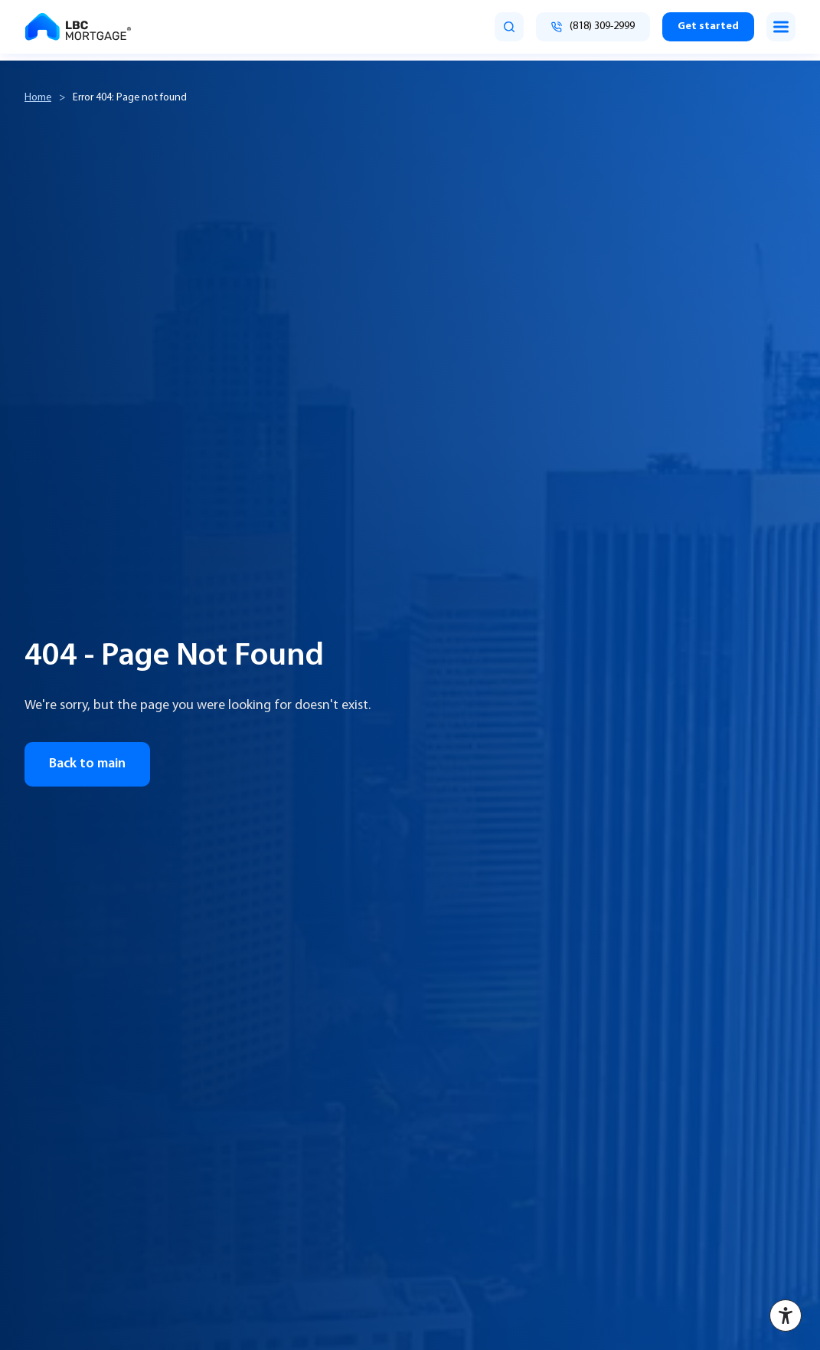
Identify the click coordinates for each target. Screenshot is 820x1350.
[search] (509, 26)
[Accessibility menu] (785, 1315)
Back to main (87, 764)
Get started (708, 26)
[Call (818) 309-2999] (593, 26)
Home (38, 97)
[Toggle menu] (780, 26)
